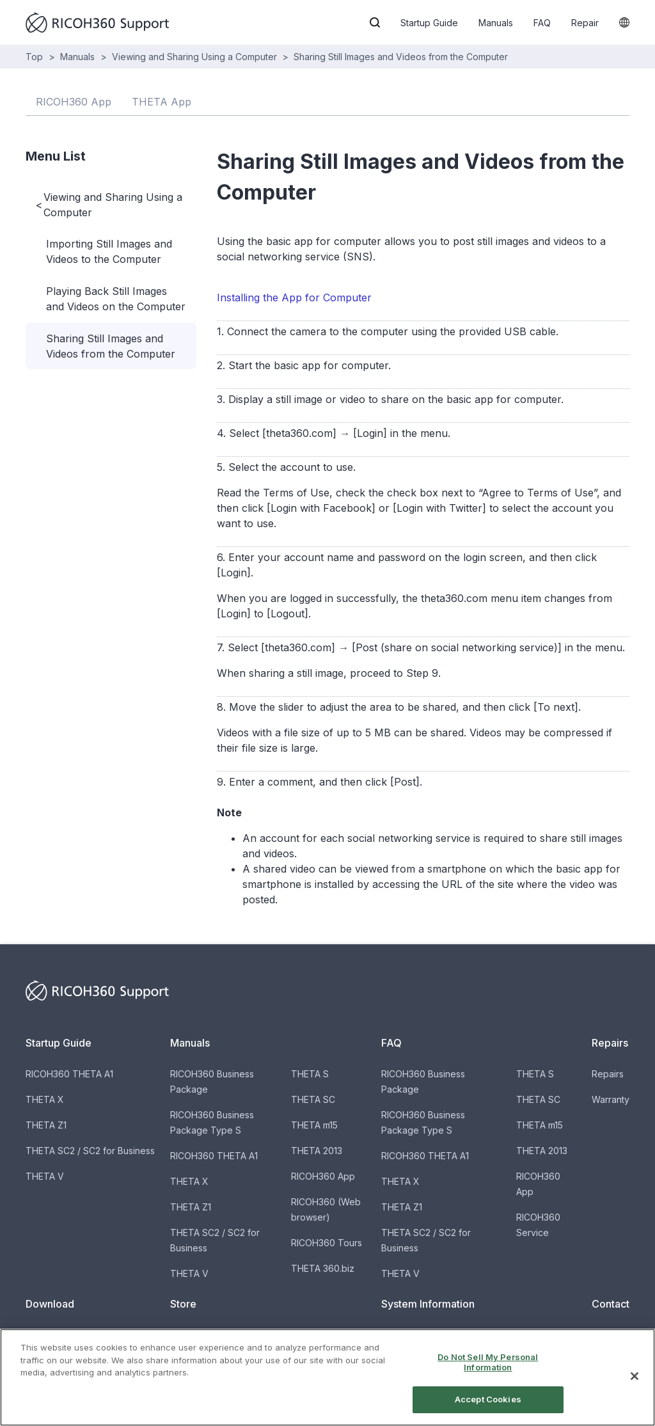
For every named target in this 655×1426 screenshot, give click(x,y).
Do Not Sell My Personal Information (488, 1371)
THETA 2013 (316, 1150)
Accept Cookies (488, 1409)
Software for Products (72, 1334)
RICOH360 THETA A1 (69, 1073)
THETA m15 (314, 1125)
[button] (375, 22)
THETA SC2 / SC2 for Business (90, 1150)
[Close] (634, 1385)
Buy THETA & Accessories (225, 1334)
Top (34, 56)
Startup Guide (429, 22)
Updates (399, 1334)
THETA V (45, 1176)
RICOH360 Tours (326, 1242)
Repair (585, 22)
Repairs (608, 1073)
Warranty (610, 1099)
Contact (608, 1334)
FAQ (542, 22)
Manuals (495, 22)
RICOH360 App (323, 1176)
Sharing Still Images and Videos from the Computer (401, 56)
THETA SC (313, 1099)
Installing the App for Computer (294, 297)
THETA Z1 (46, 1125)
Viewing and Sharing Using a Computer (194, 56)
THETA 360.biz (322, 1268)
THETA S (310, 1073)
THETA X (45, 1099)
